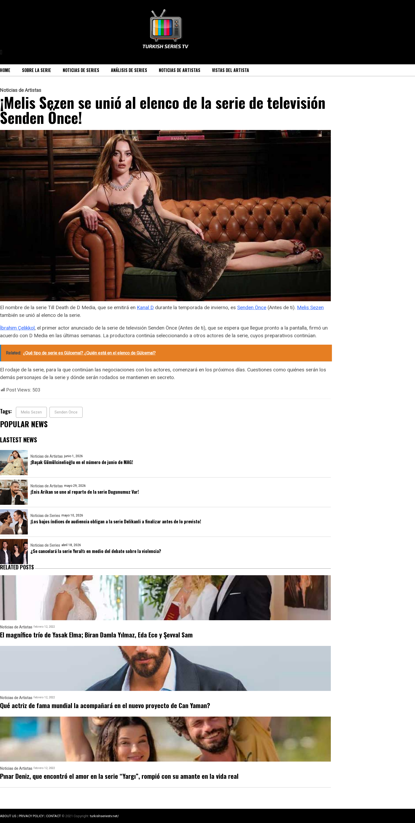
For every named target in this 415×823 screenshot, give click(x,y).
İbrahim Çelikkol (17, 328)
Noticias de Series (81, 70)
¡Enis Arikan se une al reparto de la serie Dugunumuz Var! (84, 491)
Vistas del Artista (230, 70)
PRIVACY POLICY (31, 816)
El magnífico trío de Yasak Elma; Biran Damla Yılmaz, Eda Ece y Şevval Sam (96, 634)
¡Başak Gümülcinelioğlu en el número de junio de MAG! (81, 462)
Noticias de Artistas (179, 70)
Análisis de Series (129, 70)
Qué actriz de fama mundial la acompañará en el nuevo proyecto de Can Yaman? (105, 705)
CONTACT (53, 816)
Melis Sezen (310, 307)
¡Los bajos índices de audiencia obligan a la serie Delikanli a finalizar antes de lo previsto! (115, 521)
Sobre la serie (36, 70)
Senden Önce (251, 307)
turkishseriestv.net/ (104, 816)
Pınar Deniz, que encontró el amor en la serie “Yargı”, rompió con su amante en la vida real (119, 775)
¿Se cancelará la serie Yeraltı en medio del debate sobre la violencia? (95, 551)
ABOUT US (8, 816)
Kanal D (145, 307)
